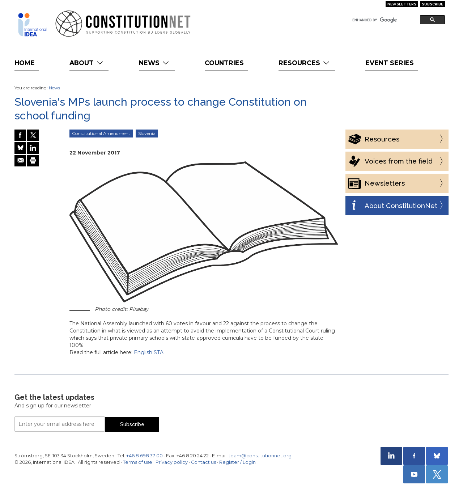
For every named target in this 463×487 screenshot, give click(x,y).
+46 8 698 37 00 (144, 455)
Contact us (203, 462)
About (87, 63)
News (154, 63)
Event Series (389, 63)
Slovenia (147, 133)
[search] (383, 20)
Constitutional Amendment (101, 133)
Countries (224, 63)
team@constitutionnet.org (260, 455)
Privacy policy (172, 462)
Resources (305, 63)
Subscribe (432, 4)
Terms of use (137, 462)
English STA (148, 352)
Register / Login (237, 462)
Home (24, 63)
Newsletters (401, 4)
